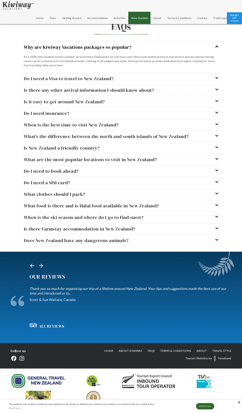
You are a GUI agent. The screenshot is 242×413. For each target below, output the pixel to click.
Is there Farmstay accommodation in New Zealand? (121, 229)
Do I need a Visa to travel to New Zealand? (121, 78)
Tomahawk (224, 358)
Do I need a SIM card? (121, 182)
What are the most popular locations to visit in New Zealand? (121, 159)
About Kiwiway (130, 350)
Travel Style (221, 350)
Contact (202, 18)
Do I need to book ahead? (121, 171)
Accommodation (97, 18)
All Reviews (46, 326)
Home (40, 18)
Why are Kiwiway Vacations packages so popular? (121, 47)
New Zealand (139, 18)
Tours (52, 18)
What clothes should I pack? (121, 194)
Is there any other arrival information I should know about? (121, 90)
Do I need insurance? (121, 113)
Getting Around (71, 18)
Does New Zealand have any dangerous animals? (121, 240)
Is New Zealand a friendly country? (121, 148)
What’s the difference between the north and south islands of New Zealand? (121, 136)
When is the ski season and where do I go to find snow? (121, 217)
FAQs (151, 350)
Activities (120, 18)
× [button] (239, 402)
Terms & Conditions (179, 18)
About (157, 18)
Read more (14, 408)
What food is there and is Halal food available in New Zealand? (121, 206)
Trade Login (220, 18)
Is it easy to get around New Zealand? (121, 102)
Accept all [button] (205, 406)
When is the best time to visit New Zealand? (121, 125)
